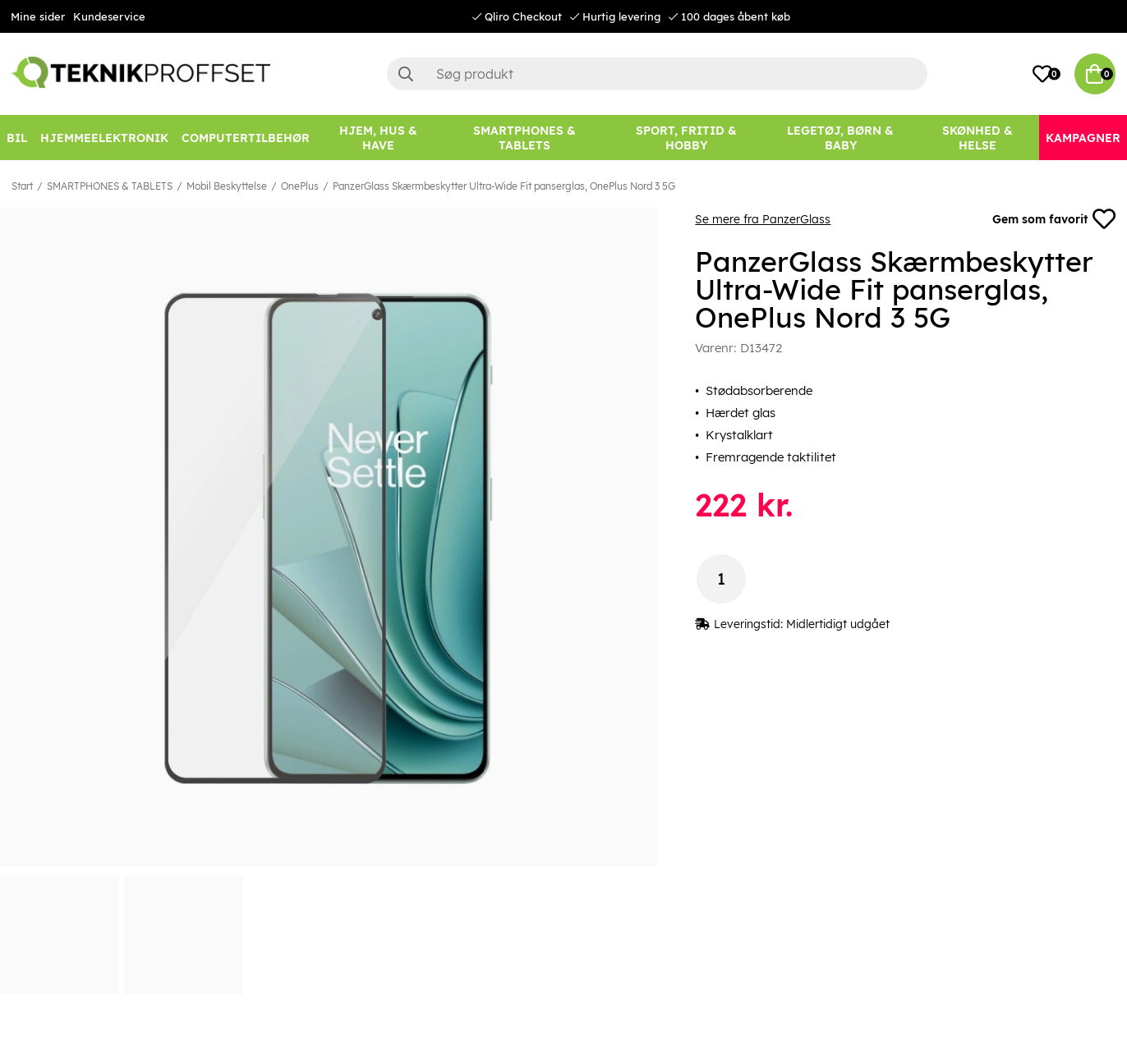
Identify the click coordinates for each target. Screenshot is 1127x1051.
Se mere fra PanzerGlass (762, 219)
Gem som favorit (1054, 219)
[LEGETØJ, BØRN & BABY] (840, 137)
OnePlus (300, 186)
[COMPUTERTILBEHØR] (245, 137)
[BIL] (17, 137)
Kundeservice (109, 16)
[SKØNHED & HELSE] (978, 137)
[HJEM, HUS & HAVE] (378, 137)
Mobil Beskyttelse (226, 186)
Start (22, 186)
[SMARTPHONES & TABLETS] (524, 137)
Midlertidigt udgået (838, 624)
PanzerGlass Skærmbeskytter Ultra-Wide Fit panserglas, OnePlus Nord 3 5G (504, 186)
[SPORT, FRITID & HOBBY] (686, 137)
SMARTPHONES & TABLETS (109, 186)
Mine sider (38, 16)
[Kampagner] (1083, 137)
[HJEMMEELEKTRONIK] (104, 137)
